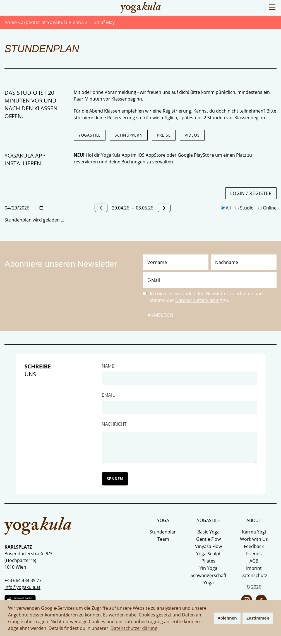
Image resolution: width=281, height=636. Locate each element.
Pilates (208, 561)
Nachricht (114, 424)
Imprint (254, 568)
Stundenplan (163, 532)
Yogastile (89, 135)
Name (108, 366)
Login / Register (251, 193)
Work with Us (254, 539)
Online (267, 208)
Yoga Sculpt (208, 554)
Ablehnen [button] (227, 618)
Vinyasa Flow (208, 546)
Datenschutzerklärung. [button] (134, 628)
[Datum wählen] (24, 207)
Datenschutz (254, 575)
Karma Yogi (254, 532)
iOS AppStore (151, 155)
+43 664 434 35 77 (23, 580)
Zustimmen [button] (257, 618)
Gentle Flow (208, 539)
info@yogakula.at (22, 587)
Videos (192, 135)
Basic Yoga (208, 532)
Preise (164, 135)
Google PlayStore (196, 155)
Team (163, 539)
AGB (253, 561)
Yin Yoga (208, 568)
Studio (244, 208)
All (226, 208)
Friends (254, 554)
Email (108, 395)
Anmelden (161, 315)
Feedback (254, 546)
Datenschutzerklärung (198, 300)
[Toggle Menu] (272, 7)
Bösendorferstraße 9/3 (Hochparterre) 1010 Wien (28, 560)
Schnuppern (129, 135)
